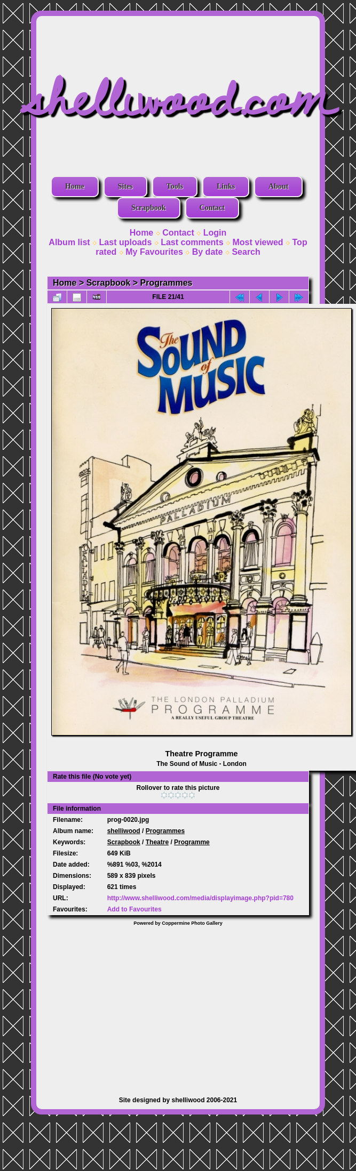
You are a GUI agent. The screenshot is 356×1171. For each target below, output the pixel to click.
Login (215, 232)
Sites (125, 186)
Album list (69, 242)
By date (207, 251)
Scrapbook (148, 208)
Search (246, 251)
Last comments (192, 242)
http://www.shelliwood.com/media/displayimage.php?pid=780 (200, 898)
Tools (175, 186)
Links (226, 186)
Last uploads (125, 242)
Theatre (157, 842)
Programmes (166, 282)
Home (74, 186)
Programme (192, 842)
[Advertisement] (178, 1005)
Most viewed (257, 242)
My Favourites (154, 251)
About (278, 186)
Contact (212, 208)
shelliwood (123, 831)
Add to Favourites (134, 909)
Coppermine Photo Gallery (192, 923)
